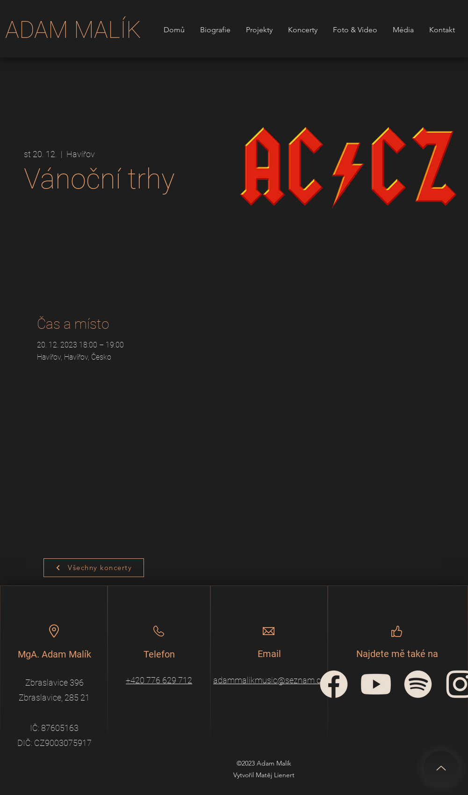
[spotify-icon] (418, 684)
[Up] (441, 768)
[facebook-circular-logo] (333, 684)
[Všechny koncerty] (93, 567)
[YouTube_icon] (376, 684)
